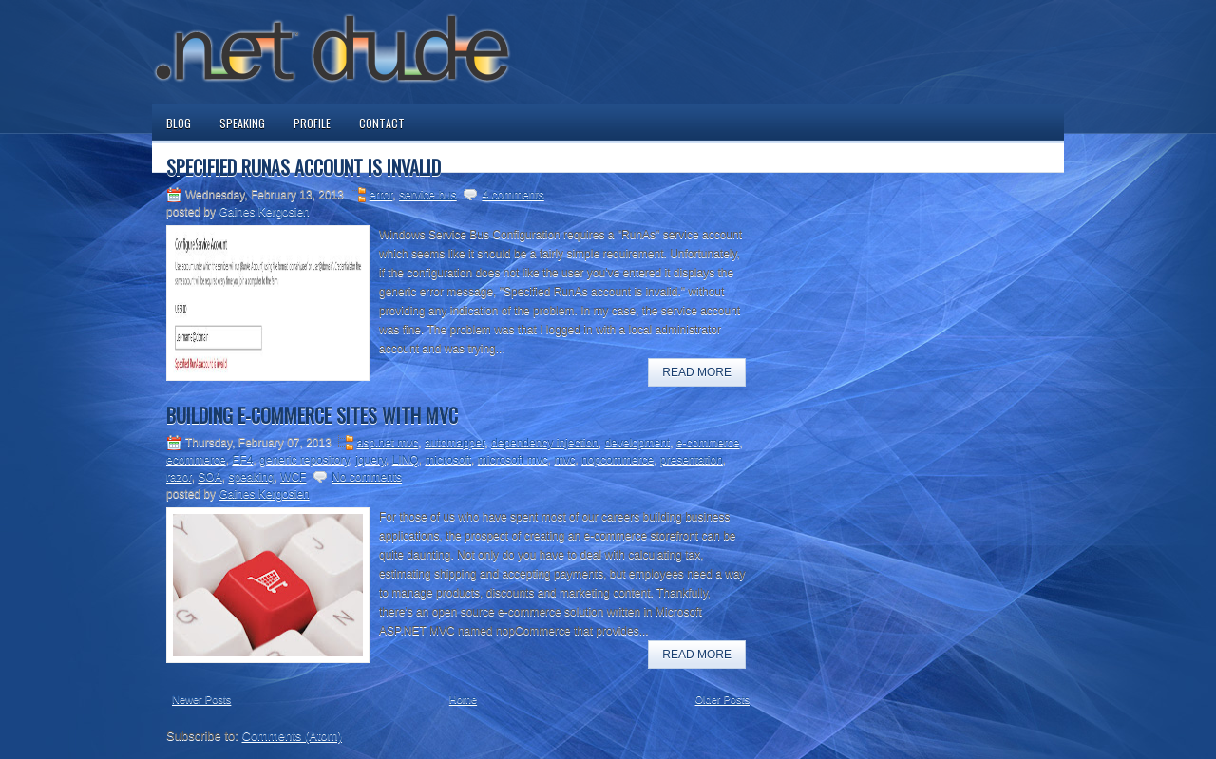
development (637, 442)
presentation (691, 459)
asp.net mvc (388, 442)
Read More (697, 372)
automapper (454, 442)
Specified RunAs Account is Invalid (303, 167)
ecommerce (196, 459)
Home (463, 699)
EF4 (242, 459)
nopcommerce (617, 459)
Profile (312, 123)
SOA (209, 477)
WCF (293, 477)
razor (179, 477)
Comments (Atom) (292, 736)
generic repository (304, 459)
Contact (382, 123)
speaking (251, 477)
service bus (428, 194)
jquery (370, 459)
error (381, 194)
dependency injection (544, 442)
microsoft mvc (513, 459)
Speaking (242, 123)
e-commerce (708, 442)
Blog (178, 123)
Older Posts (722, 699)
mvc (564, 459)
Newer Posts (201, 699)
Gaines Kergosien (263, 211)
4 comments (512, 194)
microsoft (448, 459)
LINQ (405, 459)
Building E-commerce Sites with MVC (312, 415)
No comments (367, 477)
